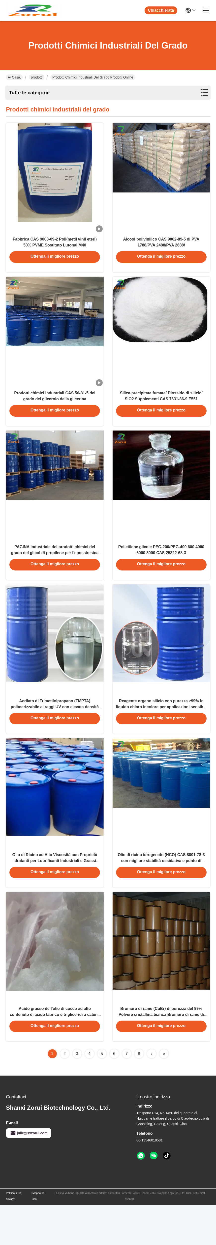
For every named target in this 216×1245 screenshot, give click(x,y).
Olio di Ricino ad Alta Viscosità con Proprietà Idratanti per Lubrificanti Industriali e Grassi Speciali (54, 893)
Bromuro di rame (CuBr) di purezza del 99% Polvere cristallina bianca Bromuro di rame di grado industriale (161, 1054)
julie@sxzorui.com (28, 1173)
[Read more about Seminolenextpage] (151, 1093)
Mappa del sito (38, 1236)
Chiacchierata (161, 10)
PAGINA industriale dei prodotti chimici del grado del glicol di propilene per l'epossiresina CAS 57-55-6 (54, 572)
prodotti (36, 77)
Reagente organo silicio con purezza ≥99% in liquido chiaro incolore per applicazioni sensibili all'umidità (161, 733)
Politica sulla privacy (13, 1236)
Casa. (14, 77)
